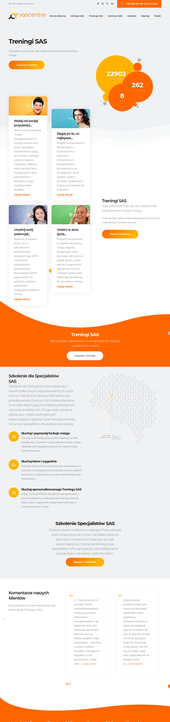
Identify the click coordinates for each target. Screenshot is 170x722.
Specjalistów (137, 90)
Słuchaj (145, 16)
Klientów (116, 78)
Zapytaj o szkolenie (85, 562)
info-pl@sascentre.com (23, 3)
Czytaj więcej (22, 194)
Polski (157, 16)
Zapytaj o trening (26, 64)
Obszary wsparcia (120, 234)
